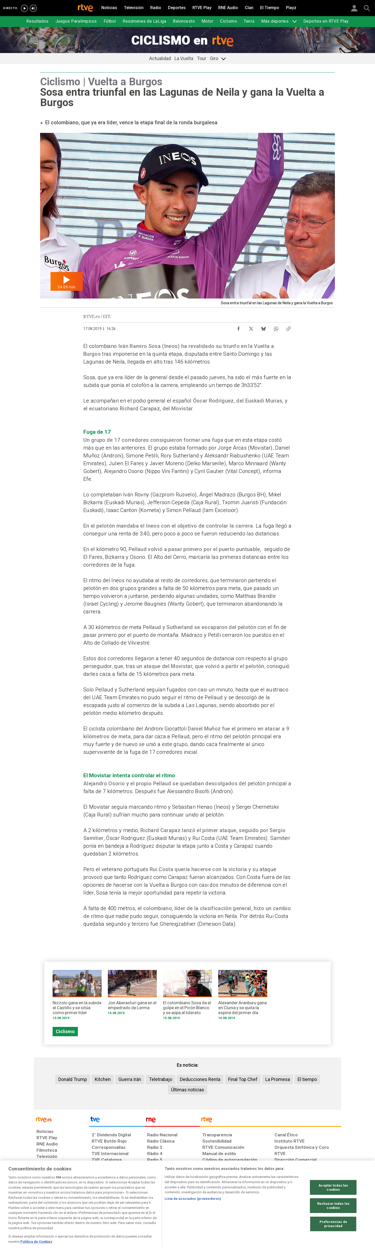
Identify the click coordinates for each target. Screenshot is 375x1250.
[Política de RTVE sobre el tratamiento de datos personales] (84, 1210)
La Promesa (277, 1079)
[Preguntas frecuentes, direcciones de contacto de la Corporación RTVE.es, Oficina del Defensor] (277, 1210)
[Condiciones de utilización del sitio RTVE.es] (44, 1210)
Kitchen (103, 1079)
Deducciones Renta (200, 1079)
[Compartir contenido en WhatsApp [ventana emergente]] (276, 327)
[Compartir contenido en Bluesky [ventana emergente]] (263, 327)
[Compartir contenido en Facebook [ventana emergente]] (238, 327)
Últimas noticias (187, 1089)
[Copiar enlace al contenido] (288, 327)
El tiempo (307, 1079)
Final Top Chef (243, 1079)
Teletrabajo (160, 1079)
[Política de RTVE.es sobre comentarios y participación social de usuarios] (318, 1210)
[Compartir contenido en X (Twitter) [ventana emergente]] (251, 327)
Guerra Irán (129, 1079)
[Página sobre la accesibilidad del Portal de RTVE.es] (218, 1210)
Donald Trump (72, 1079)
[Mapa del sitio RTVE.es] (249, 1210)
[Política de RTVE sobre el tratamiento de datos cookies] (131, 1210)
